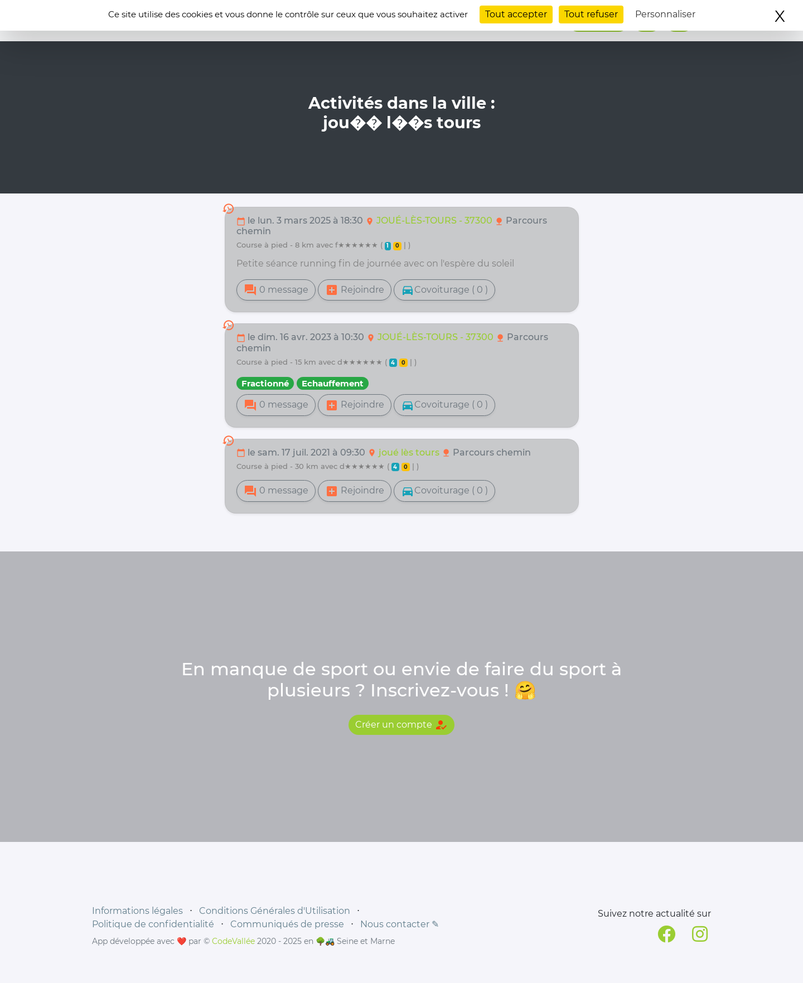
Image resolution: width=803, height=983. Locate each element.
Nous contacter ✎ (399, 924)
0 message (276, 290)
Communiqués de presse (287, 924)
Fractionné (265, 383)
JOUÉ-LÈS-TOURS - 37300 (435, 220)
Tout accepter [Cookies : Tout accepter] (516, 14)
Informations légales (137, 910)
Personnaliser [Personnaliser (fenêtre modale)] (665, 14)
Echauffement (333, 383)
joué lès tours (410, 452)
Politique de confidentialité (153, 924)
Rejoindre (354, 290)
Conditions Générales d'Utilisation (274, 910)
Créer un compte (401, 725)
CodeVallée (233, 941)
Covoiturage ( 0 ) (444, 290)
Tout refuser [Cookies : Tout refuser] (591, 14)
